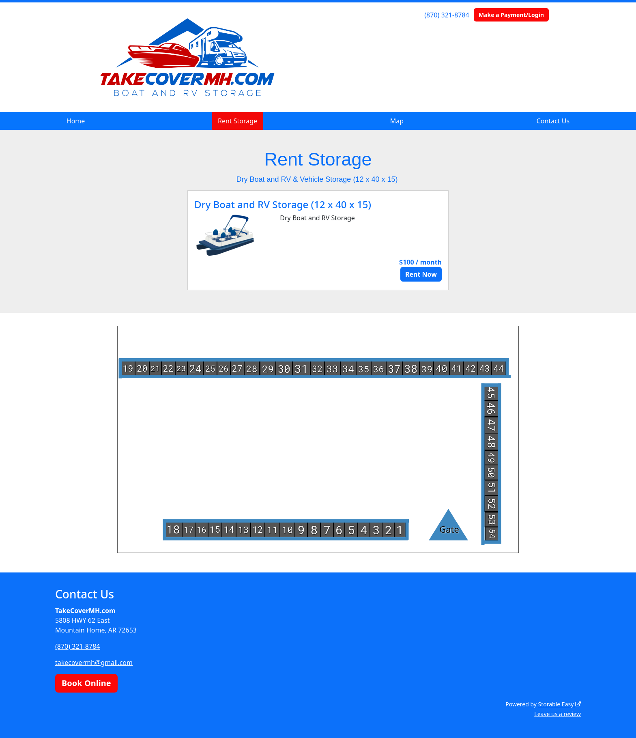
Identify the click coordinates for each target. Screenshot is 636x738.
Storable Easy (559, 704)
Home (76, 120)
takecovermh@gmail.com (94, 662)
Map (397, 120)
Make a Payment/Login (511, 15)
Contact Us (553, 120)
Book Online (86, 683)
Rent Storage (237, 120)
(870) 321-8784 (446, 15)
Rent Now (421, 274)
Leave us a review (557, 714)
